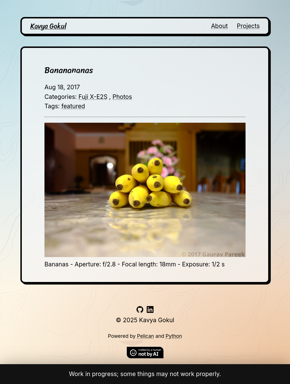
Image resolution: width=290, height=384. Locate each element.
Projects (248, 25)
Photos (122, 96)
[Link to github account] (140, 310)
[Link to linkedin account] (150, 310)
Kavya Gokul (48, 26)
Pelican (145, 336)
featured (73, 106)
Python (174, 336)
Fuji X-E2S (92, 96)
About (219, 25)
